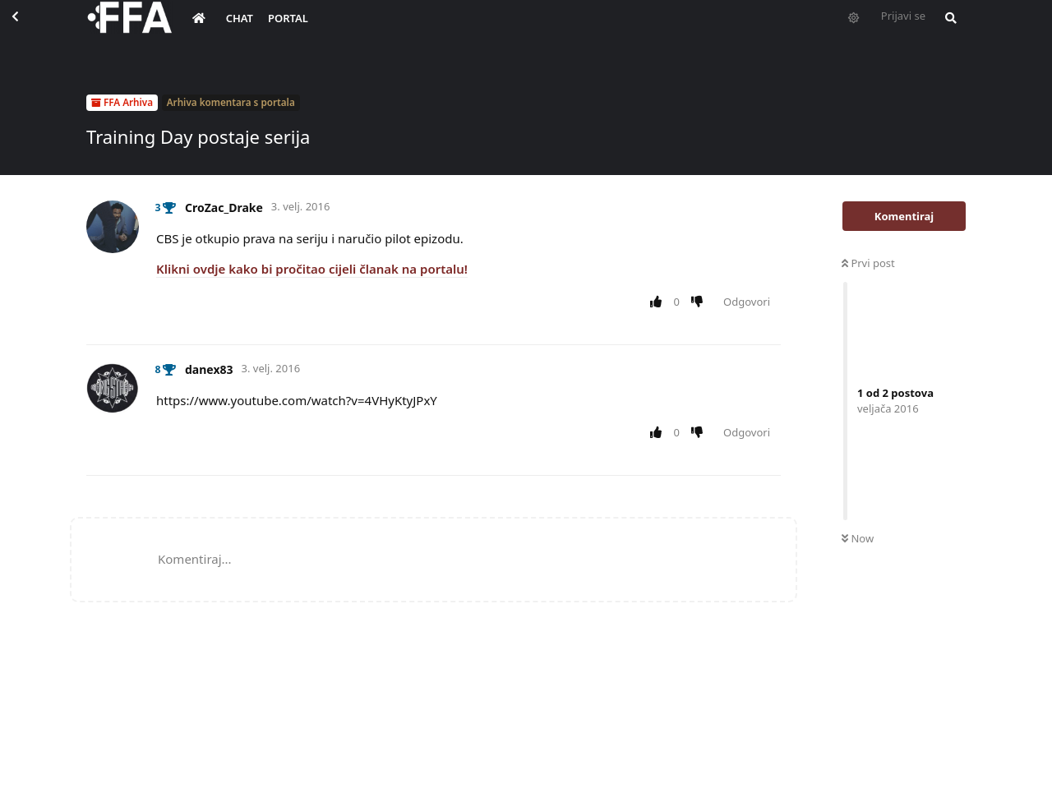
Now (858, 538)
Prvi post (868, 263)
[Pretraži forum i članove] (946, 29)
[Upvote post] (659, 302)
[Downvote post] (700, 302)
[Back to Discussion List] (29, 29)
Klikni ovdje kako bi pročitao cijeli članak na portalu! (312, 269)
